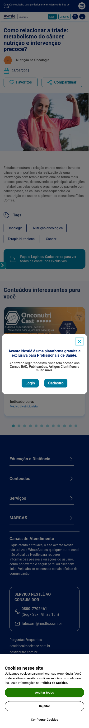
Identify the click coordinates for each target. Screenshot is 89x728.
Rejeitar (44, 708)
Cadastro (56, 383)
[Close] (79, 341)
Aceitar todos (44, 694)
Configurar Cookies (44, 721)
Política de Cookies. (54, 685)
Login (30, 383)
